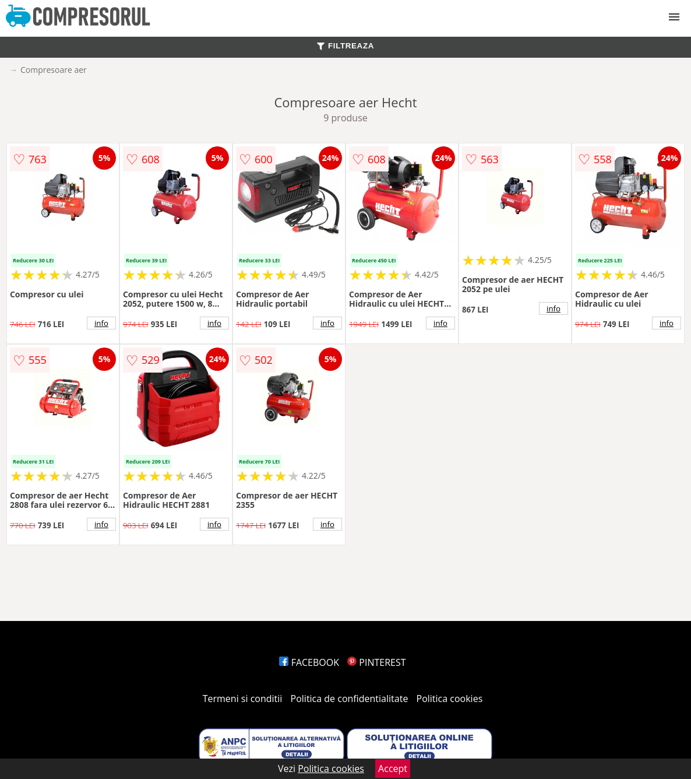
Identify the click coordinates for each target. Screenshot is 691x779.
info (101, 323)
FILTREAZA (345, 45)
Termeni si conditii (243, 698)
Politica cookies (450, 698)
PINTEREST (376, 662)
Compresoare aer (53, 69)
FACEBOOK (309, 662)
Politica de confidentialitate (349, 698)
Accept (392, 768)
